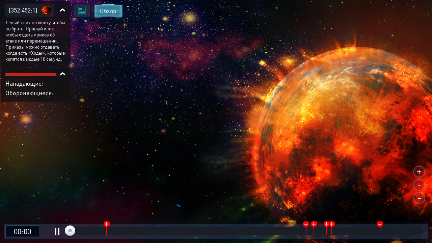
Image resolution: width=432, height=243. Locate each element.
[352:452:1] (23, 10)
